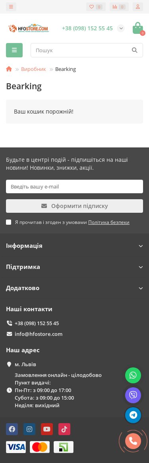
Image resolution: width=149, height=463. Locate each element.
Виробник (33, 69)
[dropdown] (11, 6)
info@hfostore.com (38, 333)
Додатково (74, 288)
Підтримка (74, 267)
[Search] (87, 50)
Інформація (74, 245)
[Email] (74, 186)
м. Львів (25, 364)
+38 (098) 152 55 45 (37, 323)
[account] (138, 6)
